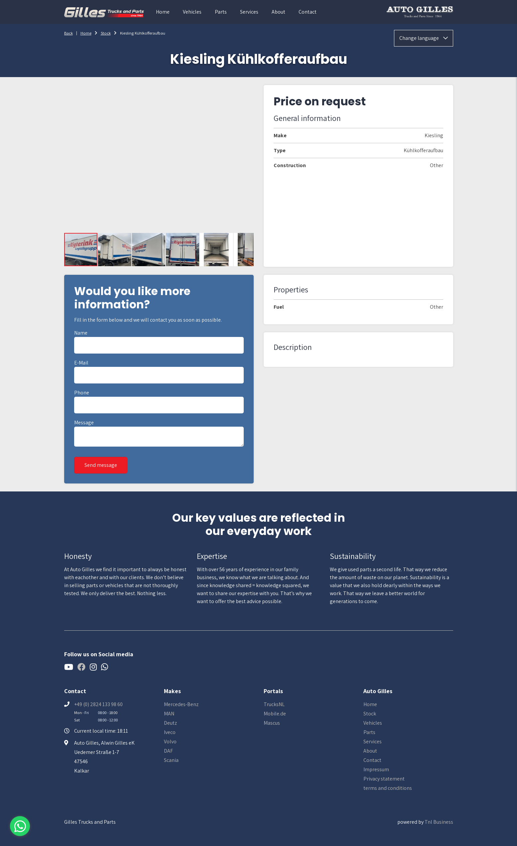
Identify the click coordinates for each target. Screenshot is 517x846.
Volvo (170, 741)
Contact (308, 11)
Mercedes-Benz (181, 704)
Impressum (376, 769)
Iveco (170, 732)
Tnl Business (439, 821)
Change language (423, 38)
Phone (81, 392)
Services (249, 11)
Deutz (170, 722)
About (278, 11)
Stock (106, 33)
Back (68, 33)
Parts (221, 11)
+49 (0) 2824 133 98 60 (98, 704)
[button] (115, 249)
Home (163, 11)
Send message (100, 465)
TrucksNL (274, 704)
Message (84, 422)
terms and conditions (387, 788)
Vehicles (192, 11)
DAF (168, 750)
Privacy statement (384, 778)
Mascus (272, 722)
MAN (169, 713)
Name (80, 332)
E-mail (81, 362)
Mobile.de (275, 713)
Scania (171, 760)
